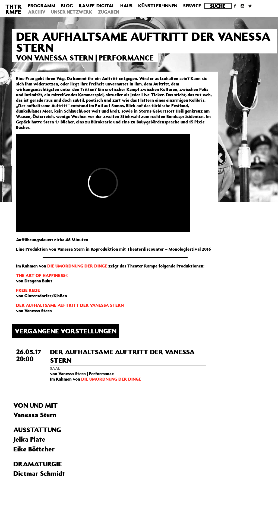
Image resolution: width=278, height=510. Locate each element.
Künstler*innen (157, 6)
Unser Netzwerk (71, 12)
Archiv (36, 12)
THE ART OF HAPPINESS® (42, 275)
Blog (67, 6)
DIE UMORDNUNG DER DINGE (77, 266)
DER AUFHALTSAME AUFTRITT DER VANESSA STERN (70, 305)
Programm (41, 6)
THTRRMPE (13, 9)
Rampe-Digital (97, 6)
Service (192, 6)
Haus (126, 6)
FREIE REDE (28, 290)
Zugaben (108, 12)
